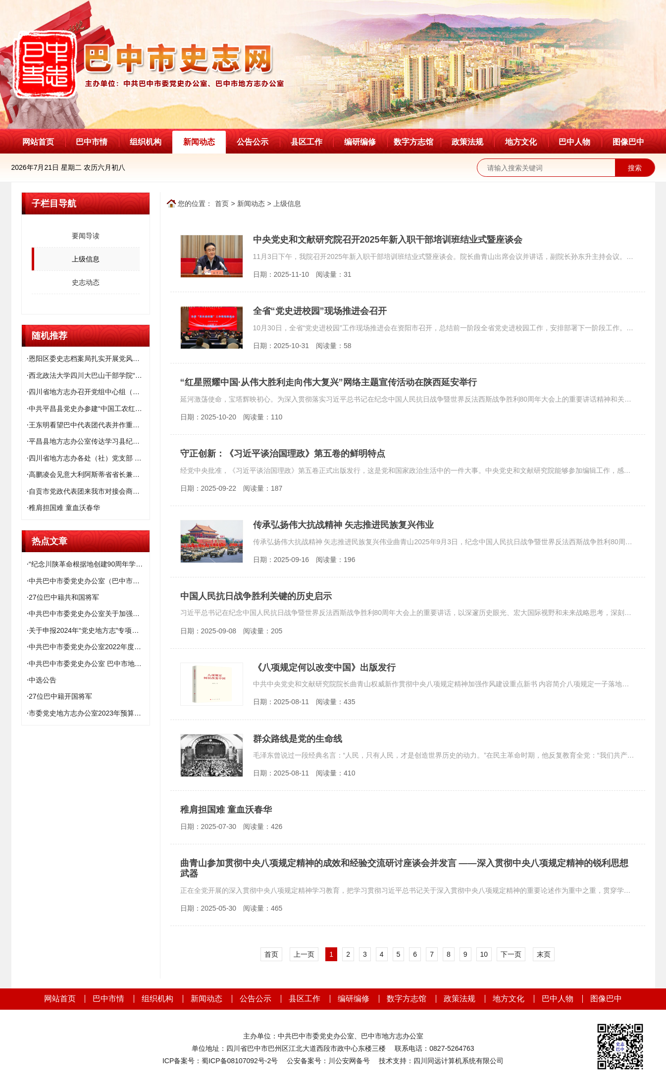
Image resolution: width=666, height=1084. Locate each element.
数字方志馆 (413, 142)
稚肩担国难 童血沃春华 (64, 508)
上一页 (304, 954)
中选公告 (42, 680)
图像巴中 (628, 142)
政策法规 (467, 142)
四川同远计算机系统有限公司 (458, 1061)
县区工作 (306, 142)
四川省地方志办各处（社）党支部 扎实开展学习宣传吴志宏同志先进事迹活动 (89, 458)
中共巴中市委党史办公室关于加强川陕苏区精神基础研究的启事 (89, 614)
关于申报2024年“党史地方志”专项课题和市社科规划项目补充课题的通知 (89, 630)
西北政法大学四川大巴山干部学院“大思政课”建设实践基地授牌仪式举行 (89, 375)
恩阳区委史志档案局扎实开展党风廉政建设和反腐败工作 (89, 358)
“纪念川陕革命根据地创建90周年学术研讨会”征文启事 (89, 564)
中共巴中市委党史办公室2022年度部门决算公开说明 (89, 647)
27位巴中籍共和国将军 (64, 597)
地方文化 (521, 142)
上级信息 (287, 203)
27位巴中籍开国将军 (60, 696)
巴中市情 (91, 142)
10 (484, 954)
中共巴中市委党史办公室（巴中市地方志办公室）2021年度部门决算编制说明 (89, 581)
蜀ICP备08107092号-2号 (240, 1061)
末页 (544, 954)
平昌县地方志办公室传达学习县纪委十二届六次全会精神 (89, 441)
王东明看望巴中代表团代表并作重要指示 (89, 425)
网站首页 (38, 142)
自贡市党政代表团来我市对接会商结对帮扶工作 (89, 491)
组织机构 (145, 142)
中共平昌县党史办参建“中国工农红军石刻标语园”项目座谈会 (89, 409)
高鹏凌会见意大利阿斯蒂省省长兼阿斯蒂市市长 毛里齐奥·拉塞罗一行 (89, 474)
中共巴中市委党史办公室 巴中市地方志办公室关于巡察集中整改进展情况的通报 (89, 664)
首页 (222, 203)
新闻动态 (199, 142)
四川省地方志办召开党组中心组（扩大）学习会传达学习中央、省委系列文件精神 (89, 392)
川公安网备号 (349, 1061)
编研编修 (360, 142)
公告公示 (252, 142)
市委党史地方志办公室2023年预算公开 (88, 713)
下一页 (511, 954)
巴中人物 (574, 142)
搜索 (635, 168)
